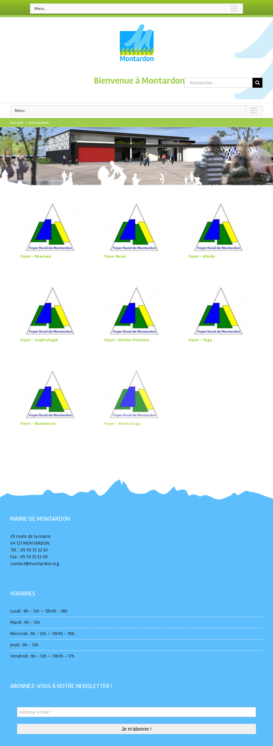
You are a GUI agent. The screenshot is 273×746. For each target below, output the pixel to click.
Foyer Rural (115, 256)
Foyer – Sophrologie (39, 340)
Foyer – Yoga (200, 340)
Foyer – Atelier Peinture (126, 340)
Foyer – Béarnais (35, 256)
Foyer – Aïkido (202, 256)
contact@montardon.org (34, 563)
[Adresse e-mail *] (136, 712)
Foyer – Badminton (38, 423)
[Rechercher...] (218, 83)
